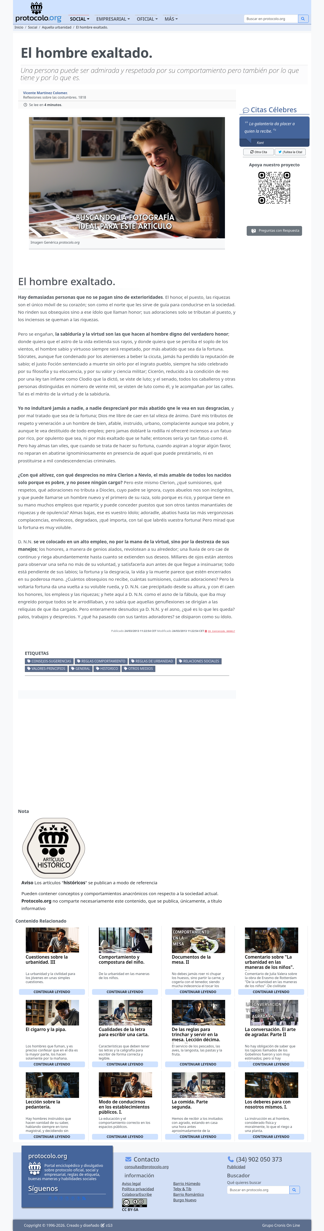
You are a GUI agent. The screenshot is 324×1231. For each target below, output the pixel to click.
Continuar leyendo (52, 991)
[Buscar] (271, 19)
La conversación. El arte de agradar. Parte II (270, 1031)
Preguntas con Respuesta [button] (274, 230)
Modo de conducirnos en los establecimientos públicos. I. (124, 1107)
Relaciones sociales (201, 661)
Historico (109, 668)
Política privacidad (138, 1188)
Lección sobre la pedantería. (43, 1104)
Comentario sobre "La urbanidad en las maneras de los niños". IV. (269, 964)
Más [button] (169, 19)
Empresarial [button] (111, 19)
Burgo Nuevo (184, 1199)
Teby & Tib (182, 1188)
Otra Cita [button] (258, 152)
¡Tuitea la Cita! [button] (290, 152)
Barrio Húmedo (186, 1183)
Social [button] (78, 19)
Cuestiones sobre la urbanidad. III (47, 959)
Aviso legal (131, 1183)
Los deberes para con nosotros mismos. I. (268, 1104)
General (82, 668)
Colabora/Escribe (137, 1194)
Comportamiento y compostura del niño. (122, 959)
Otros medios (140, 668)
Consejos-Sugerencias (51, 661)
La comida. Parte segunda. (190, 1104)
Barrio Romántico (188, 1194)
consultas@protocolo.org (147, 1166)
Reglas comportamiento (103, 661)
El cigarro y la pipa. (46, 1029)
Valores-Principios (48, 668)
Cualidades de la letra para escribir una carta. (124, 1031)
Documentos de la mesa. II (191, 959)
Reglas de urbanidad (154, 661)
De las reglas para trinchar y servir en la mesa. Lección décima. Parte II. (196, 1037)
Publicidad (236, 1166)
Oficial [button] (145, 19)
